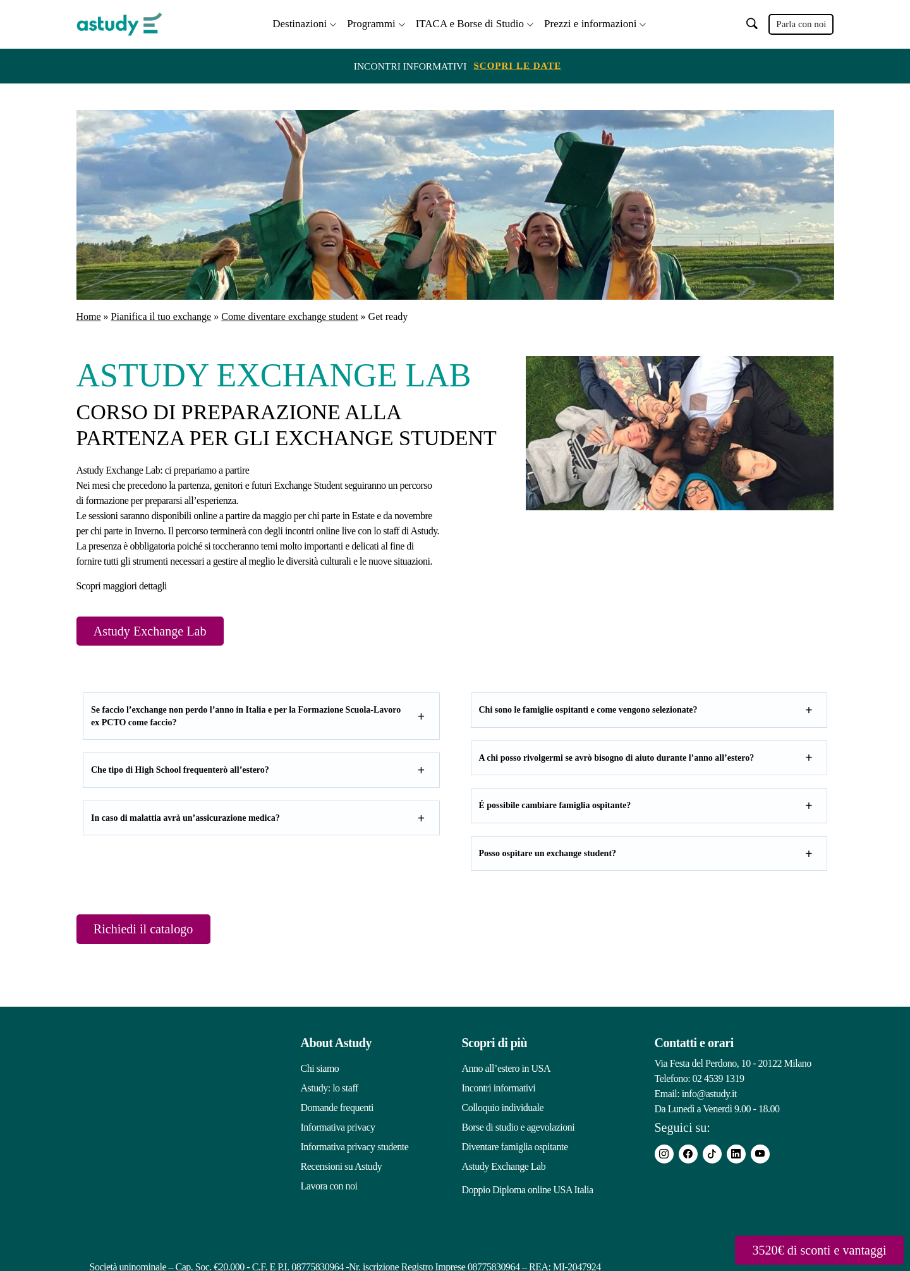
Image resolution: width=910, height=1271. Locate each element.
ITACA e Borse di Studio (470, 22)
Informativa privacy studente (355, 1148)
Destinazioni (299, 22)
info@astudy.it (709, 1095)
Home (88, 315)
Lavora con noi (329, 1187)
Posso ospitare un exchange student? (548, 853)
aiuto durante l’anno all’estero (692, 758)
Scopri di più (495, 1044)
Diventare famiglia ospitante (515, 1148)
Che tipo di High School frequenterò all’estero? (180, 770)
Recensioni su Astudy (341, 1167)
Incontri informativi (499, 1089)
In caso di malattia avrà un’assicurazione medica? (185, 818)
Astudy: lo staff (329, 1089)
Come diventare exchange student (289, 315)
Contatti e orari (694, 1044)
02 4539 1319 (718, 1079)
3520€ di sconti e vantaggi (810, 1249)
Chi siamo (320, 1069)
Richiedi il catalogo (151, 930)
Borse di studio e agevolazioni (518, 1128)
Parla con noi (801, 23)
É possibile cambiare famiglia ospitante (553, 805)
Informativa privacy (338, 1128)
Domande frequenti (337, 1108)
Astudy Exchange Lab (159, 630)
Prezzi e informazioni (590, 22)
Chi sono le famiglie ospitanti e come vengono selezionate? (588, 710)
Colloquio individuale (503, 1108)
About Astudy (336, 1044)
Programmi (371, 22)
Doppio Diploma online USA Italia (527, 1187)
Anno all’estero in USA (506, 1069)
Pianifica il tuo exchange (161, 315)
